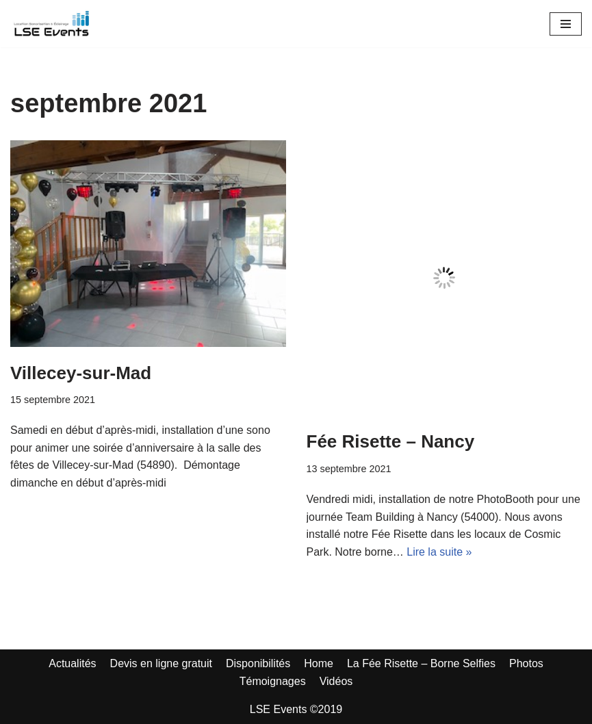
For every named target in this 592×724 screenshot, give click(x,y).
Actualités (72, 663)
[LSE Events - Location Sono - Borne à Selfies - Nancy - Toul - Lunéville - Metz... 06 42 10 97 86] (51, 24)
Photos (526, 663)
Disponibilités (258, 663)
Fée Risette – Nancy (391, 441)
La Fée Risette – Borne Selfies (421, 663)
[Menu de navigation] (566, 24)
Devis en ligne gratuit (161, 663)
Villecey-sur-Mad (80, 373)
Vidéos (336, 681)
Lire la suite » (439, 552)
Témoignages (273, 681)
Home (318, 663)
